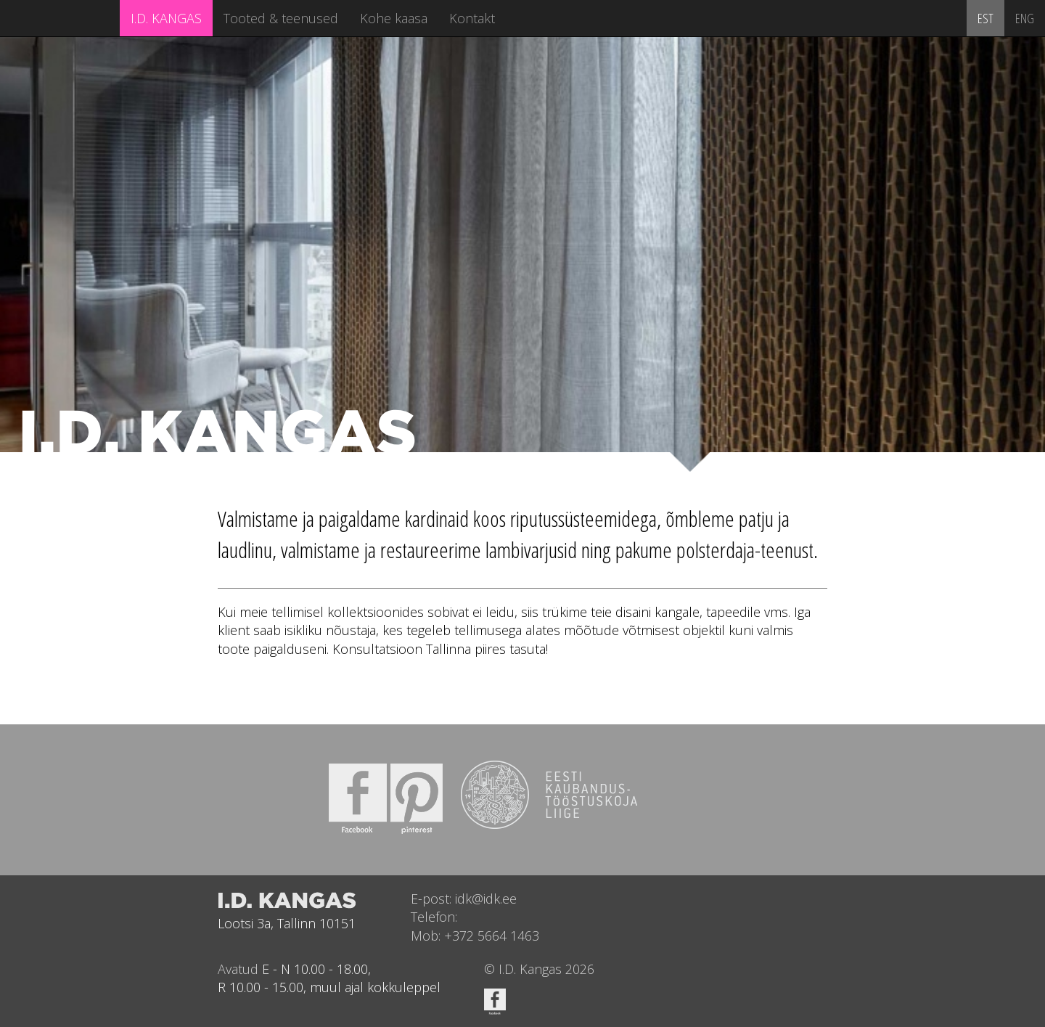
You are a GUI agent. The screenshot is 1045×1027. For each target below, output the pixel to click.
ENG (1024, 18)
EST (985, 18)
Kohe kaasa (393, 18)
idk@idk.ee (486, 898)
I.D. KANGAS (166, 18)
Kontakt (472, 18)
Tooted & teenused (281, 18)
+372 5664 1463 (491, 935)
